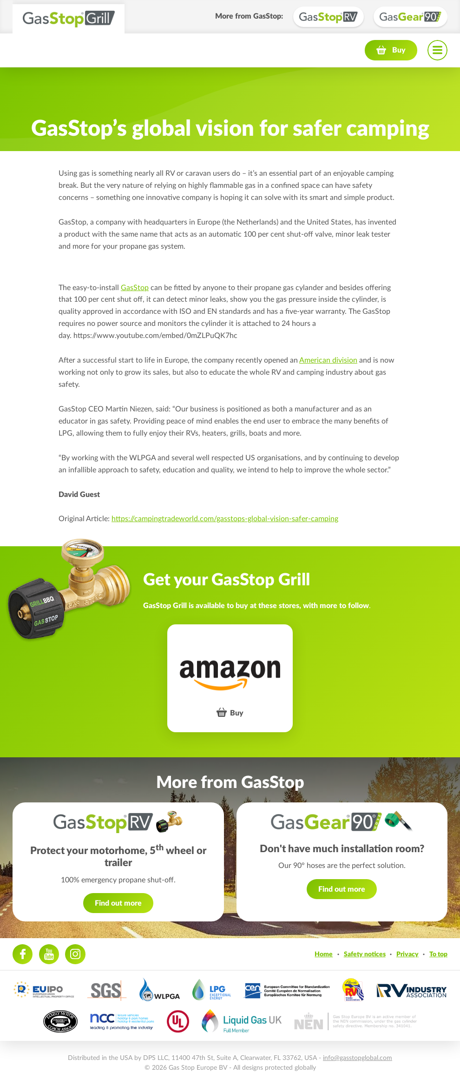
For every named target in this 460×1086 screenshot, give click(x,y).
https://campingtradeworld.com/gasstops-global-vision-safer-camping (225, 519)
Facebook (23, 954)
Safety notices (365, 954)
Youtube (49, 954)
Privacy (407, 954)
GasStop (135, 287)
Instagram (75, 954)
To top (438, 954)
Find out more (118, 903)
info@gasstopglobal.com (357, 1058)
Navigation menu (437, 50)
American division (328, 360)
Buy (399, 50)
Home (324, 954)
